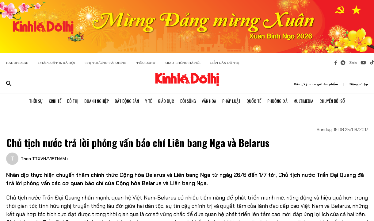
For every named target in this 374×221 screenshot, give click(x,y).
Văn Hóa (209, 101)
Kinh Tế (54, 101)
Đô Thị (72, 101)
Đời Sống (188, 101)
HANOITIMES (17, 63)
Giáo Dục (166, 101)
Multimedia (304, 101)
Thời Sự (35, 101)
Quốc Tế (254, 101)
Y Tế (148, 101)
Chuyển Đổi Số (333, 101)
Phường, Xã (278, 101)
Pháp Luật (232, 101)
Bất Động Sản (126, 101)
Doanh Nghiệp (96, 101)
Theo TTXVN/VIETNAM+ (44, 158)
